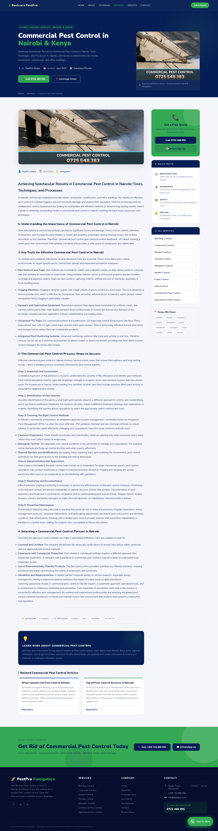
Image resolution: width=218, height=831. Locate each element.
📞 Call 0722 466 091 (33, 78)
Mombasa (171, 322)
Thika (184, 327)
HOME (81, 5)
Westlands (160, 327)
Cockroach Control (176, 245)
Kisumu (180, 332)
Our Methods (127, 803)
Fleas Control (176, 279)
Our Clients (126, 799)
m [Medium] (20, 804)
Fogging (74, 618)
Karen (181, 322)
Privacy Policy (127, 812)
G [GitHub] (27, 804)
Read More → (28, 709)
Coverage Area (128, 794)
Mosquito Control (176, 265)
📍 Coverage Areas (65, 78)
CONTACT (146, 5)
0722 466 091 (176, 809)
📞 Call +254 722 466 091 (152, 747)
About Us (125, 790)
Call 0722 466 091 (175, 140)
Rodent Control (176, 252)
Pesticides (95, 618)
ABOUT (91, 5)
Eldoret (159, 332)
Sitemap (203, 826)
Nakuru (159, 322)
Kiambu (170, 317)
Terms (195, 826)
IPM (84, 618)
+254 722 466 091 (177, 793)
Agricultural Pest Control (176, 299)
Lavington (174, 327)
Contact (125, 807)
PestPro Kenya (32, 68)
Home (124, 785)
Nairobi (159, 317)
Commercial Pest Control (176, 292)
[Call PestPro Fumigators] (200, 821)
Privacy (188, 826)
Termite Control (176, 258)
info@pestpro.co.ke (177, 797)
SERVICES (119, 5)
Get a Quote (200, 5)
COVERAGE (104, 5)
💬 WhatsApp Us (175, 148)
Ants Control (176, 286)
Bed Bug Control (176, 238)
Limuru (169, 332)
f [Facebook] (13, 804)
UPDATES (132, 5)
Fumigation (65, 171)
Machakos (181, 317)
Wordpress (110, 618)
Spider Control (176, 272)
